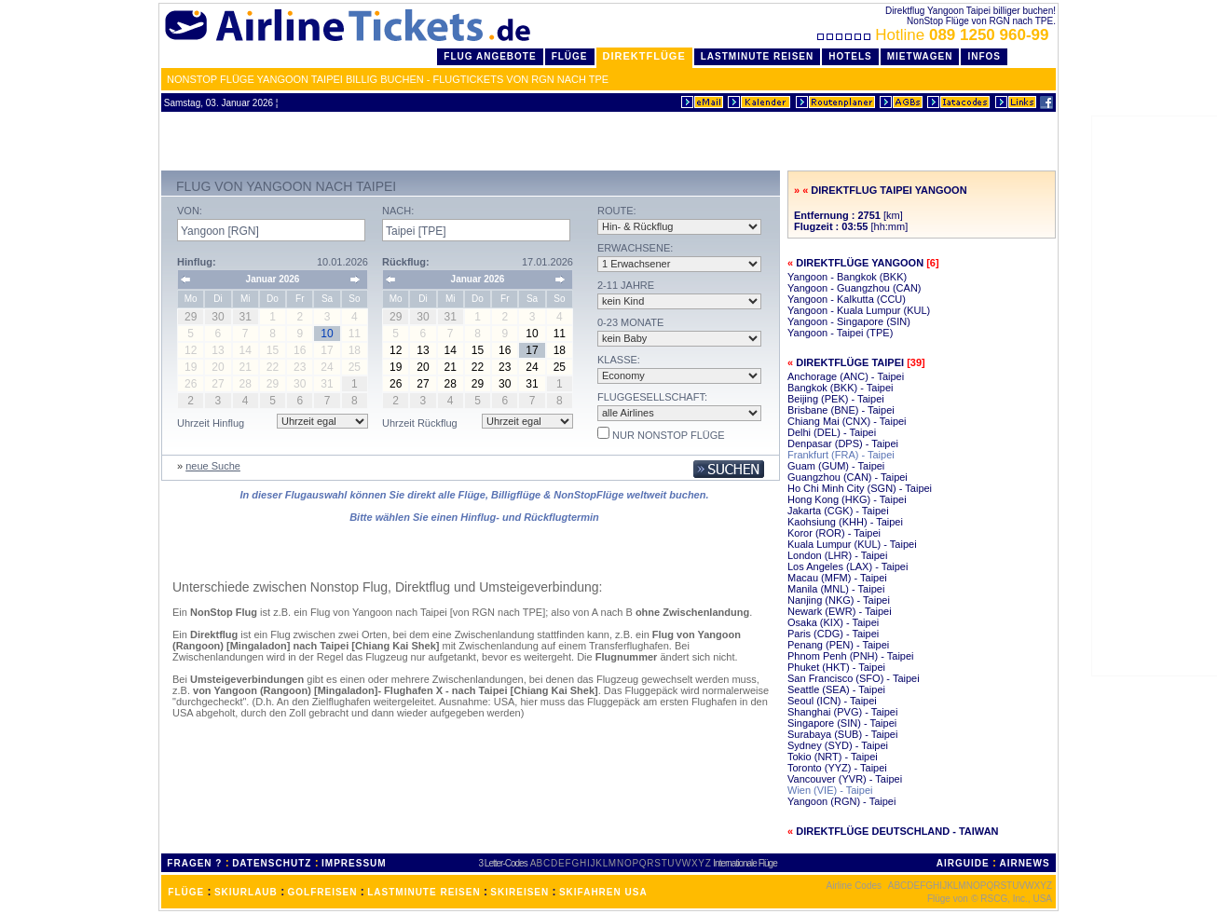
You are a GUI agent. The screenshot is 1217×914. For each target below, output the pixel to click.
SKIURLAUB (246, 892)
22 (478, 367)
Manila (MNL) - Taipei (835, 588)
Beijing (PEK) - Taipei (835, 398)
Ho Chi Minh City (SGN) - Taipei (859, 488)
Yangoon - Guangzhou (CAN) (854, 287)
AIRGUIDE (963, 863)
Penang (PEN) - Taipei (838, 644)
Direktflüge (644, 55)
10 (532, 333)
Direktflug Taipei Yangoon (888, 190)
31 (532, 383)
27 (423, 383)
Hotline (935, 35)
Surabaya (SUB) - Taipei (842, 734)
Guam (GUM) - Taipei (835, 465)
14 (450, 350)
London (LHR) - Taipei (837, 555)
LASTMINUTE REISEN (423, 892)
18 (560, 350)
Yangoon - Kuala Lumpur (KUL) (858, 310)
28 (450, 383)
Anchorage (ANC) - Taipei (845, 376)
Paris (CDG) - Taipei (833, 633)
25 (560, 367)
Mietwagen (920, 56)
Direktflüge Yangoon (859, 262)
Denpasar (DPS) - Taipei (842, 443)
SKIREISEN (519, 892)
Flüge (570, 56)
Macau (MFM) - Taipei (837, 577)
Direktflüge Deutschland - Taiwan (897, 831)
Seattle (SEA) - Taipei (836, 689)
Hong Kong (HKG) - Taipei (847, 499)
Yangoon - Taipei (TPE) (840, 332)
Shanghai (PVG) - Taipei (842, 711)
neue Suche (212, 465)
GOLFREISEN (323, 892)
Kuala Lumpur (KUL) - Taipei (852, 544)
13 (423, 350)
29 (478, 383)
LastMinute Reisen (757, 56)
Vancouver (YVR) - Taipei (844, 778)
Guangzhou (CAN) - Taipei (847, 477)
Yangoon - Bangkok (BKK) (847, 276)
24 (532, 367)
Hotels (850, 56)
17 (532, 350)
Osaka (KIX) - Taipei (833, 622)
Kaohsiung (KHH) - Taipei (845, 521)
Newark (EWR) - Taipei (839, 611)
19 (396, 367)
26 (396, 383)
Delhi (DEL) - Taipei (831, 432)
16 (505, 350)
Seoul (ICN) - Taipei (832, 700)
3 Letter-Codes (503, 863)
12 (396, 350)
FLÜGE (186, 892)
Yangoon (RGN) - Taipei (841, 801)
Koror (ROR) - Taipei (834, 533)
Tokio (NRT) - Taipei (832, 756)
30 (505, 383)
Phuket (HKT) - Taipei (836, 667)
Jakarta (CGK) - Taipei (838, 510)
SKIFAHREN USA (603, 892)
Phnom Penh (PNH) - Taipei (850, 656)
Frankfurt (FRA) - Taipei (841, 454)
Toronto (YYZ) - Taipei (837, 767)
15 (478, 350)
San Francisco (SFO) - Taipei (853, 678)
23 (505, 367)
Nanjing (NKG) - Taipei (838, 600)
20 (423, 367)
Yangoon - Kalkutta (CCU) (846, 299)
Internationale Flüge (744, 863)
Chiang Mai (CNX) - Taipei (847, 421)
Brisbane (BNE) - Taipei (841, 410)
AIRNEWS (1024, 863)
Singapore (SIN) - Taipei (841, 723)
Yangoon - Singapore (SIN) (848, 321)
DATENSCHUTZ (271, 863)
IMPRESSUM (354, 863)
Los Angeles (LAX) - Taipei (847, 566)
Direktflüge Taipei (850, 362)
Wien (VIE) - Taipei (830, 790)
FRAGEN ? (194, 863)
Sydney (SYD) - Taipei (837, 745)
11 (560, 333)
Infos (984, 56)
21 (450, 367)
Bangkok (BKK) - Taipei (840, 387)
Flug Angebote (490, 56)
